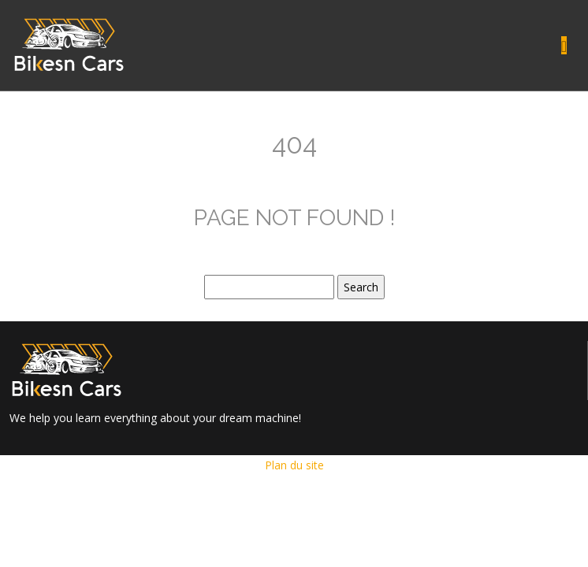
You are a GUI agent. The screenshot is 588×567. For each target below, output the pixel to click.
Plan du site (294, 465)
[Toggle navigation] (564, 45)
